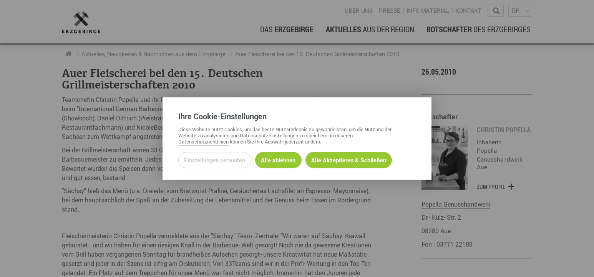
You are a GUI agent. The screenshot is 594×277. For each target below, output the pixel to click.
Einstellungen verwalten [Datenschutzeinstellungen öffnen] (214, 160)
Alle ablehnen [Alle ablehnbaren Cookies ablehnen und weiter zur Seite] (278, 160)
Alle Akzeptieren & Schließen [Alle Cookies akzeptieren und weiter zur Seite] (348, 160)
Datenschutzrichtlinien (203, 141)
